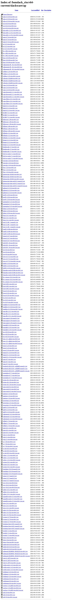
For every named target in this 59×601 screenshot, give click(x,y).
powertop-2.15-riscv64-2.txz (11, 403)
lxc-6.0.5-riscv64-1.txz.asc (10, 302)
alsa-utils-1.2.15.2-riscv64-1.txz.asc (13, 35)
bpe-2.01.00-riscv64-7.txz (10, 60)
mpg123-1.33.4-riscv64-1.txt (11, 352)
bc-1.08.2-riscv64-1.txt (9, 51)
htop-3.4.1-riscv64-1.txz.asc (11, 220)
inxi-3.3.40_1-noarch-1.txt (10, 222)
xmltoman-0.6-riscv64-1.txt (11, 579)
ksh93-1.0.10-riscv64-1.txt (10, 263)
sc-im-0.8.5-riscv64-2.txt (10, 448)
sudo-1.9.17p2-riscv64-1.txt (11, 510)
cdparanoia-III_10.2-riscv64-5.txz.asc (13, 69)
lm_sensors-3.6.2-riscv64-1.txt (11, 277)
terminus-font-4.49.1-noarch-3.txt (12, 524)
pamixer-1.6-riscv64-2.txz (10, 396)
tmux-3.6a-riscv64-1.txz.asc (11, 542)
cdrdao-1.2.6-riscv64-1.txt (10, 71)
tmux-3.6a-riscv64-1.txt (9, 537)
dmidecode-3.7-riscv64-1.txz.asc (12, 151)
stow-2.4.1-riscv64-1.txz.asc (11, 508)
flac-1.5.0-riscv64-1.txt (9, 167)
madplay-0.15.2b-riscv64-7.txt (11, 304)
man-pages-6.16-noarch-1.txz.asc (12, 323)
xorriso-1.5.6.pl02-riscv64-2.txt (12, 585)
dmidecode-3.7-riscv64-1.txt (11, 147)
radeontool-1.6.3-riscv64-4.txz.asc (12, 419)
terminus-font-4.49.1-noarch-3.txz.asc (13, 528)
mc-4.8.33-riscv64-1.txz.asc (11, 336)
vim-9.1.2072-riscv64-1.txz (11, 560)
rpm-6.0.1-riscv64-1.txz (9, 430)
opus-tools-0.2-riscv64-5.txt (11, 387)
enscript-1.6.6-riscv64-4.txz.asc (12, 165)
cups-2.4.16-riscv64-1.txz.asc (11, 90)
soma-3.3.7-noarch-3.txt (10, 476)
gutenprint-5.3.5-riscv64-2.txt (11, 202)
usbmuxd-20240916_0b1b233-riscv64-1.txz (15, 553)
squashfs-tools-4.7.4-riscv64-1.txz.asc (13, 501)
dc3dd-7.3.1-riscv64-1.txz (10, 115)
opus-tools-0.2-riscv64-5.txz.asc (12, 391)
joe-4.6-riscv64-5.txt (9, 250)
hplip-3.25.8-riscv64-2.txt (10, 208)
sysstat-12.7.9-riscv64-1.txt (10, 517)
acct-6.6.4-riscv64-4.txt (9, 23)
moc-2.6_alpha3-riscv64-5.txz (11, 341)
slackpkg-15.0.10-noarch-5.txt (11, 469)
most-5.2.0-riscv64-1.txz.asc (11, 350)
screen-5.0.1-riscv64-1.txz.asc (11, 467)
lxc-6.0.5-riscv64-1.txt (9, 298)
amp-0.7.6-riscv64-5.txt (9, 37)
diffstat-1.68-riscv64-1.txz (10, 128)
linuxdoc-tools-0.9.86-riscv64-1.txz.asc (14, 275)
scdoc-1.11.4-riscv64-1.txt (10, 455)
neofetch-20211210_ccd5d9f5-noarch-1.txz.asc (16, 371)
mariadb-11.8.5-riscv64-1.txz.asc (12, 330)
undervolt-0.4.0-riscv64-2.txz (11, 547)
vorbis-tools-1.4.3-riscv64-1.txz (12, 567)
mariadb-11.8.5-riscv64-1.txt (11, 325)
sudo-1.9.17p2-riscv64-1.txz (11, 512)
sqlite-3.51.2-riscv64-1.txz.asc (11, 494)
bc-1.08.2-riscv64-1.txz (9, 53)
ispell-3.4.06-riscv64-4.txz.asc (11, 234)
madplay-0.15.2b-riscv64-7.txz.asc (13, 309)
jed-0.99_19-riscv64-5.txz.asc (11, 247)
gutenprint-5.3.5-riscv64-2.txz (11, 204)
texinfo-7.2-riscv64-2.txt (10, 531)
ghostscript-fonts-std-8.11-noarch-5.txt (14, 181)
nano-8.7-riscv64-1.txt (9, 359)
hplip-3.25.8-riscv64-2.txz (10, 211)
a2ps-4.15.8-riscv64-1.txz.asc (11, 21)
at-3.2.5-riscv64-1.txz (9, 46)
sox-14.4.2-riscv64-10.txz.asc (11, 487)
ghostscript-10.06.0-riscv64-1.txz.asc (13, 179)
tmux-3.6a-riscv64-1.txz (10, 540)
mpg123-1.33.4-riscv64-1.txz (11, 355)
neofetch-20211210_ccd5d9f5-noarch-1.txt (15, 366)
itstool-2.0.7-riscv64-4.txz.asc (11, 240)
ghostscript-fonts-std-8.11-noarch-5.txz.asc (15, 186)
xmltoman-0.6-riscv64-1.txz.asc (12, 583)
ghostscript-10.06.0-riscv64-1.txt (12, 174)
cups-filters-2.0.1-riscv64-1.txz (12, 101)
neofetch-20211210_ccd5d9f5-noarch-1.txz (15, 368)
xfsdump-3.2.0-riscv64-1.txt (11, 572)
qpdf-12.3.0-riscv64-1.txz (10, 409)
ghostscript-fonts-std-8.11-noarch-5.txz (14, 183)
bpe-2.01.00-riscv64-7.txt (10, 58)
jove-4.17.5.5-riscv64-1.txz (10, 259)
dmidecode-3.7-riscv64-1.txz (11, 149)
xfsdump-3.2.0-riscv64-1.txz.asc (12, 576)
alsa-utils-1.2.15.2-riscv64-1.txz (12, 32)
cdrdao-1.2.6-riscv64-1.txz (10, 74)
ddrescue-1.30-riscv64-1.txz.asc (12, 124)
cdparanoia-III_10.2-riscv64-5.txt (12, 64)
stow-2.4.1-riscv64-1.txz (10, 505)
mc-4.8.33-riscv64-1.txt (9, 332)
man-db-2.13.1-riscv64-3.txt (11, 311)
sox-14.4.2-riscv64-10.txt (10, 483)
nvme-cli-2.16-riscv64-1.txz (11, 382)
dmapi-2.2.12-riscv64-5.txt (10, 140)
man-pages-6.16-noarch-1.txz (11, 320)
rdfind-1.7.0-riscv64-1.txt (10, 421)
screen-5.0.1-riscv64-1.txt (10, 462)
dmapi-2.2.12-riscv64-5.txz (10, 142)
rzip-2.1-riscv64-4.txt (9, 435)
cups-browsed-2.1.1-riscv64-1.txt (12, 92)
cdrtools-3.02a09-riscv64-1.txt (11, 78)
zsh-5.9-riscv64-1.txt (9, 592)
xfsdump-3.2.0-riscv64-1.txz (11, 574)
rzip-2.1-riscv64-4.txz (9, 437)
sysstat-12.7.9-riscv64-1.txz (11, 519)
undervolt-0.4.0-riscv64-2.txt (11, 544)
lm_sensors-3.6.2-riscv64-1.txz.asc (13, 282)
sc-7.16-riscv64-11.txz (9, 444)
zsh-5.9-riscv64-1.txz (9, 595)
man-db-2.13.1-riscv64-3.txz (11, 314)
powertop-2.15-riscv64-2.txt (11, 400)
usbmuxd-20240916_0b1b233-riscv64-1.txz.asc (16, 556)
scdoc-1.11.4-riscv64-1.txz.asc (11, 460)
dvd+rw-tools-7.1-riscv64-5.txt (11, 154)
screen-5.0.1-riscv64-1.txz (10, 464)
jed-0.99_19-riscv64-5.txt (10, 243)
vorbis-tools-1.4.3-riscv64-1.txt (12, 565)
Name (16, 10)
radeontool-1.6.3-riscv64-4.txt (11, 414)
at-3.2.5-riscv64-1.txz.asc (10, 48)
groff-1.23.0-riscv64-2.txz (10, 197)
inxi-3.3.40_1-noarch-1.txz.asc (11, 227)
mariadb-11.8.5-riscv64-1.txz (11, 327)
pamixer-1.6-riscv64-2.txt (10, 393)
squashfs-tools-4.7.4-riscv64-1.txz (12, 499)
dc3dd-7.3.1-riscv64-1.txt (10, 112)
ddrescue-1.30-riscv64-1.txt (11, 119)
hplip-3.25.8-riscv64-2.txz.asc (11, 213)
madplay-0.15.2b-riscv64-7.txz (11, 307)
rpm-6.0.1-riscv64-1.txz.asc (11, 432)
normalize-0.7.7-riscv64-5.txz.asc (12, 377)
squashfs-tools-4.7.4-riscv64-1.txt (12, 496)
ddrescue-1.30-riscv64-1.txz (11, 122)
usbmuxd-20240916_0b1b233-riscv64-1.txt (15, 551)
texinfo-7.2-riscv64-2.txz (10, 533)
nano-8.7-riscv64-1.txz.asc (10, 364)
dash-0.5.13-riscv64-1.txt (10, 106)
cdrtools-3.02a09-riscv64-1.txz (11, 80)
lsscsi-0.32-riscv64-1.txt (10, 291)
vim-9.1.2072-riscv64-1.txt (10, 558)
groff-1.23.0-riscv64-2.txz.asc (11, 199)
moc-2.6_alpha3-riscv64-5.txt (11, 339)
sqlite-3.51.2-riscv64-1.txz (10, 492)
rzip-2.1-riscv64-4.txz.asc (10, 439)
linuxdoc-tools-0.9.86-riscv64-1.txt (13, 270)
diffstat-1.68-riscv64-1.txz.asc (11, 131)
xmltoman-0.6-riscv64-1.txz (11, 581)
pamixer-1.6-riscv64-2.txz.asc (11, 398)
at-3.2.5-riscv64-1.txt (9, 44)
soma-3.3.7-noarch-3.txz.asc (11, 480)
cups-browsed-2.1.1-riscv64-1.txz (12, 94)
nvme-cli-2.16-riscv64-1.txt (11, 380)
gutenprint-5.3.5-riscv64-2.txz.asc (12, 206)
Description (47, 10)
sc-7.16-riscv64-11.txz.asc (10, 446)
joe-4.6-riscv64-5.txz (9, 252)
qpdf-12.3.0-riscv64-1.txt (10, 407)
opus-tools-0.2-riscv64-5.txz (11, 389)
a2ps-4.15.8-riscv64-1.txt (10, 16)
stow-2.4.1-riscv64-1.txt (10, 503)
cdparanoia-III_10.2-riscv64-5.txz (12, 67)
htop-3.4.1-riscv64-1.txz (10, 218)
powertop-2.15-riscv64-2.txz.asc (12, 405)
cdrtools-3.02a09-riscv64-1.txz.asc (13, 83)
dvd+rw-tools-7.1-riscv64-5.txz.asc (13, 158)
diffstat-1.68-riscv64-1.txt (10, 126)
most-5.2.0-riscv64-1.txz (10, 348)
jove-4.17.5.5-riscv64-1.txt (10, 256)
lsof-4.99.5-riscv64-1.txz (10, 286)
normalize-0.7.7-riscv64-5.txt (11, 373)
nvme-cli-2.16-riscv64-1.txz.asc (12, 384)
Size (42, 10)
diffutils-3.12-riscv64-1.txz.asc (11, 138)
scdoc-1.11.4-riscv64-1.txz (10, 457)
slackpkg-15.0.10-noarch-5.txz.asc (12, 473)
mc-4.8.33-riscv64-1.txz (10, 334)
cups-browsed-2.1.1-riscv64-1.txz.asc (13, 96)
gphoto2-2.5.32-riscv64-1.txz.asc (12, 192)
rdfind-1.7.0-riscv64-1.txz (10, 423)
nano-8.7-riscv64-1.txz (9, 361)
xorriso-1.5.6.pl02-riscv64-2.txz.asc (13, 590)
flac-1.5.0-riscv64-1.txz (9, 170)
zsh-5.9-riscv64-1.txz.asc (10, 597)
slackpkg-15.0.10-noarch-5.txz (11, 471)
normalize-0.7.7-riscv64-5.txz (11, 375)
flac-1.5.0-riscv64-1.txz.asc (10, 172)
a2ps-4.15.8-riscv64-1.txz (10, 19)
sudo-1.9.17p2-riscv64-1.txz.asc (12, 515)
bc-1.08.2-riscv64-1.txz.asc (10, 55)
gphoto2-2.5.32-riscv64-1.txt (11, 188)
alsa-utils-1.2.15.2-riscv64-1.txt (12, 30)
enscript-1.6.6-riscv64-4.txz (11, 163)
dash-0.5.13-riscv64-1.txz (10, 108)
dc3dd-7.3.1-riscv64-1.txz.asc (11, 117)
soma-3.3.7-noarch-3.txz (10, 478)
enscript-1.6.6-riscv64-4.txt (10, 160)
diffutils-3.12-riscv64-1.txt (10, 133)
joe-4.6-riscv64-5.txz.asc (10, 254)
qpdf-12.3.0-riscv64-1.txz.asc (11, 412)
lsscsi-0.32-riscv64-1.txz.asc (11, 295)
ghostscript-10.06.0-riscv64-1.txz (12, 176)
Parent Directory (7, 14)
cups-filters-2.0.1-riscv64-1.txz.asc (13, 103)
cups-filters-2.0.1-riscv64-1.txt (11, 99)
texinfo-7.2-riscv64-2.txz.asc (11, 535)
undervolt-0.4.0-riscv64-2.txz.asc (12, 549)
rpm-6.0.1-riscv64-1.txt (9, 428)
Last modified (35, 10)
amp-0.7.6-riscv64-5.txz (10, 39)
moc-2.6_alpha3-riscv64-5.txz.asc (12, 343)
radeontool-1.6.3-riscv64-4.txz (11, 416)
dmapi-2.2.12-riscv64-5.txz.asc (12, 144)
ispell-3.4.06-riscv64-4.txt (10, 229)
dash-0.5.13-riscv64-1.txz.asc (11, 110)
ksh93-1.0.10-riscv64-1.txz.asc (11, 268)
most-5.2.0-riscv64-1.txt (10, 346)
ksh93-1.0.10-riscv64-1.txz (10, 266)
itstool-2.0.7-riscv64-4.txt (10, 236)
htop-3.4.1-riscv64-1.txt (9, 215)
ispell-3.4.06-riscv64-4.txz (10, 231)
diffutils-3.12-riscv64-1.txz (10, 135)
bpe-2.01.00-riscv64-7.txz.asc (11, 62)
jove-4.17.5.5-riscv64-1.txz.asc (12, 261)
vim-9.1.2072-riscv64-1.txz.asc (12, 563)
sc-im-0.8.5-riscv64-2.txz (10, 451)
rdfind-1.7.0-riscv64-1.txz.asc (11, 425)
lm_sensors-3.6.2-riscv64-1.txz (12, 279)
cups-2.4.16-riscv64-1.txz (10, 87)
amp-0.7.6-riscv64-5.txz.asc (11, 42)
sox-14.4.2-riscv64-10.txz (10, 485)
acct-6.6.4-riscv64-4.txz (9, 26)
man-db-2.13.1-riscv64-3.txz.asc (12, 316)
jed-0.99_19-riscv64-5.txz (10, 245)
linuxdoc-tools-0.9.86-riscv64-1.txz (13, 272)
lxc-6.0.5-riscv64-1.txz (9, 300)
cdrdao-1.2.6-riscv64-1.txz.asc (11, 76)
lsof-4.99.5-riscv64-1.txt (10, 284)
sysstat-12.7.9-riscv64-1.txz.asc (12, 521)
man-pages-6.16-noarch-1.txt (11, 318)
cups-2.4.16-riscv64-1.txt (10, 85)
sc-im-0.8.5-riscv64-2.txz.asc (11, 453)
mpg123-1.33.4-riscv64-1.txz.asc (12, 357)
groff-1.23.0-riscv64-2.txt (10, 195)
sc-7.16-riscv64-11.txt (9, 441)
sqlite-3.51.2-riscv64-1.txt (10, 489)
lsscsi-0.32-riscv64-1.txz (10, 293)
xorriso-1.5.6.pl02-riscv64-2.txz (12, 588)
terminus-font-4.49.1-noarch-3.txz (12, 526)
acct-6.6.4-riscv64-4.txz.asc (11, 28)
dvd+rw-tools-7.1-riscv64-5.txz (12, 156)
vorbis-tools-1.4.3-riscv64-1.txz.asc (13, 569)
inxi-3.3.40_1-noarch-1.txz (10, 224)
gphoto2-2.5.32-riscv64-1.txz (11, 190)
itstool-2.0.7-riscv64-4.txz (10, 238)
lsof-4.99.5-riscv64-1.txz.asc (11, 288)
